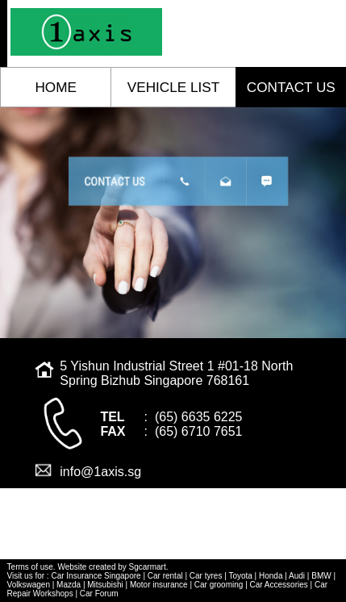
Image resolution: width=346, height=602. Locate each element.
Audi (297, 575)
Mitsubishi (105, 584)
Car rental (165, 575)
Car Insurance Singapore (95, 575)
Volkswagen (28, 584)
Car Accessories (279, 584)
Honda (270, 575)
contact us (291, 87)
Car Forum (99, 593)
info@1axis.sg (100, 472)
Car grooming (219, 584)
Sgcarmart (147, 566)
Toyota (240, 575)
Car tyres (206, 575)
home (55, 87)
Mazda (68, 584)
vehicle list (173, 87)
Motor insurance (159, 584)
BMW (321, 575)
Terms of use (30, 566)
